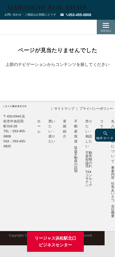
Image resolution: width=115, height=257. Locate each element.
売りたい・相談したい (88, 133)
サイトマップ (64, 108)
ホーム (39, 126)
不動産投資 (76, 131)
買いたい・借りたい (51, 131)
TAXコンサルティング (88, 178)
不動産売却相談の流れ (88, 159)
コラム (101, 126)
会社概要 (112, 211)
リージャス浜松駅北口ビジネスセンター (55, 241)
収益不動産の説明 (76, 159)
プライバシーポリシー (96, 108)
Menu (106, 31)
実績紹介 (64, 128)
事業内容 (112, 172)
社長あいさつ (112, 192)
